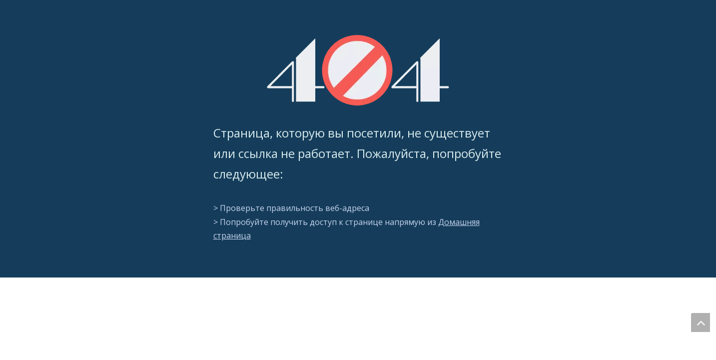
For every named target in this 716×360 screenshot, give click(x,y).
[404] (358, 70)
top (700, 322)
